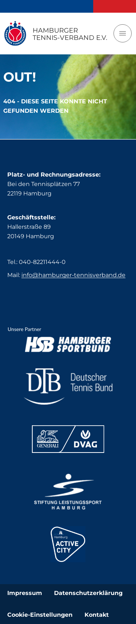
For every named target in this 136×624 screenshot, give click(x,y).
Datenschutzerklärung (88, 593)
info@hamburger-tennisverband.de (73, 275)
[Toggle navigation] (123, 33)
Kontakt (97, 614)
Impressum (24, 593)
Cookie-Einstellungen (40, 614)
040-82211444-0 (42, 262)
